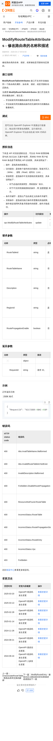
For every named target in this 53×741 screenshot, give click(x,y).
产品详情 (25, 56)
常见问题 (42, 22)
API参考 (25, 29)
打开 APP (44, 4)
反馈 (30, 691)
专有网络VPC (13, 29)
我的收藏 (43, 56)
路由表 (42, 29)
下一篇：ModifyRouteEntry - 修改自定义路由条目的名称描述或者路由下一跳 (37, 677)
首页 (4, 29)
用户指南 (7, 22)
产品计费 (30, 22)
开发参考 (19, 22)
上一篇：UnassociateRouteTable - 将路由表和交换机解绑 (12, 677)
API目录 (34, 29)
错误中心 (10, 570)
